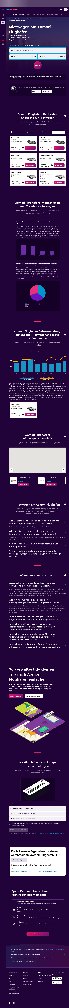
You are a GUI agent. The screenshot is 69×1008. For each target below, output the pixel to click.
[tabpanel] (37, 268)
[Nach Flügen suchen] (3, 15)
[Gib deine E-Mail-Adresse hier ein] (39, 819)
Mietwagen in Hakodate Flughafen (21, 869)
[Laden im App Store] (47, 91)
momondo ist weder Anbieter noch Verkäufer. (38, 955)
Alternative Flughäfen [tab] (19, 860)
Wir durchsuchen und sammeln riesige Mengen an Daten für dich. (38, 958)
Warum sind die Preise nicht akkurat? (38, 961)
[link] (30, 148)
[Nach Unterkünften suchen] (3, 19)
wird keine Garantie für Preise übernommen (53, 949)
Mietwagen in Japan (21, 18)
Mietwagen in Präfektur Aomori (36, 18)
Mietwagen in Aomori (51, 18)
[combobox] (14, 45)
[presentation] (47, 91)
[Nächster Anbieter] (63, 470)
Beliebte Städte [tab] (34, 860)
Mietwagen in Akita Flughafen (46, 869)
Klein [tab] (32, 352)
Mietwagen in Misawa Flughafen (20, 871)
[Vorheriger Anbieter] (11, 470)
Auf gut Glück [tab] (46, 860)
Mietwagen (11, 18)
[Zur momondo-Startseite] (12, 9)
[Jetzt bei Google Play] (36, 91)
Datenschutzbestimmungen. (56, 833)
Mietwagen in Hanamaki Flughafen (48, 871)
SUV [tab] (38, 352)
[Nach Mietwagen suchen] (3, 22)
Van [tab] (43, 352)
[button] (3, 10)
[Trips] (3, 35)
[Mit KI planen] (3, 30)
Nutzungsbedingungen (40, 833)
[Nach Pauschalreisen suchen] (3, 26)
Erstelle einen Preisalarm (41, 924)
